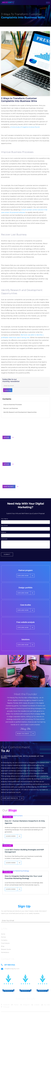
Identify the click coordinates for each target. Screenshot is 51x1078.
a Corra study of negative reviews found (24, 127)
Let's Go (6, 437)
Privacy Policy (45, 1015)
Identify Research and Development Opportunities (20, 412)
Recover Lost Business (10, 408)
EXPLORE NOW (23, 575)
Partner (3, 937)
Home (3, 934)
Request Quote (6, 949)
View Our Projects (10, 798)
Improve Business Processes (12, 404)
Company (4, 940)
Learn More (11, 836)
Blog (2, 946)
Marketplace (5, 952)
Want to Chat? (9, 486)
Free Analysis (5, 943)
